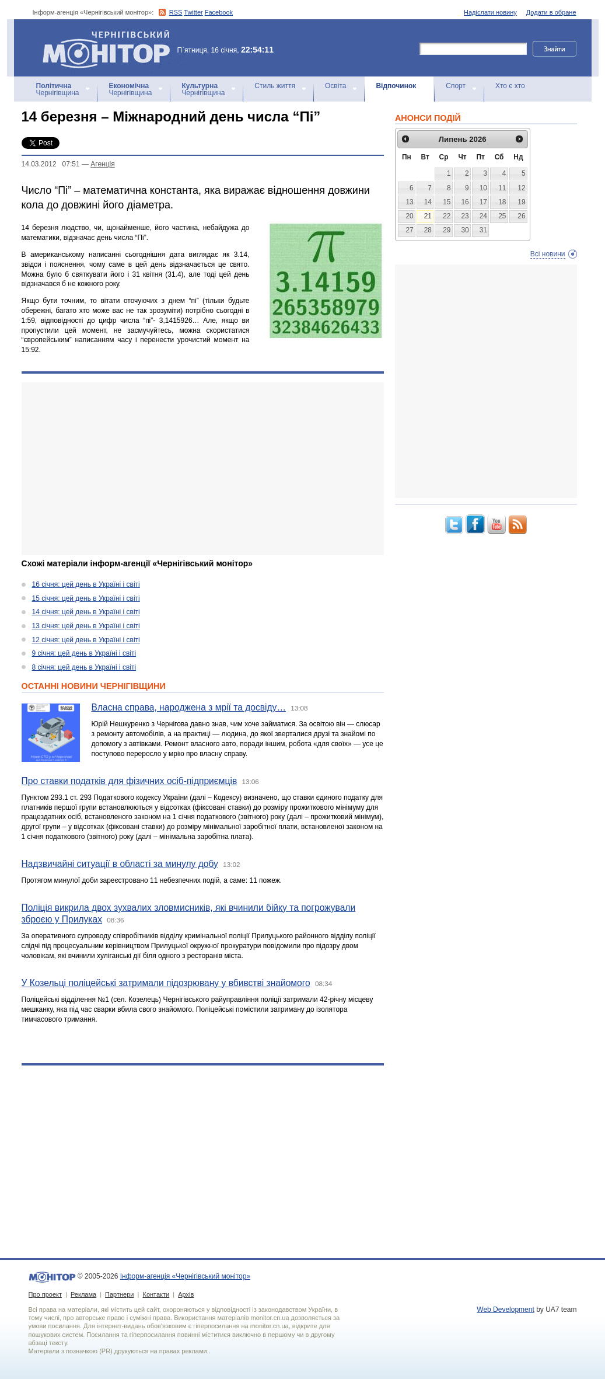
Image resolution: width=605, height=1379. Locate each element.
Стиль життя (274, 86)
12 (521, 188)
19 (521, 202)
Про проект (45, 1294)
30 (464, 230)
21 (428, 216)
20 (409, 216)
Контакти (155, 1294)
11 (502, 188)
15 (446, 202)
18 (502, 202)
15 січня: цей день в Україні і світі (86, 598)
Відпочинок (396, 86)
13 (409, 202)
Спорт (456, 86)
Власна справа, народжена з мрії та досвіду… (189, 707)
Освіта (335, 86)
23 (464, 216)
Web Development (505, 1309)
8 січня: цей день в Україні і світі (84, 667)
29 (446, 230)
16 (464, 202)
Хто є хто (510, 86)
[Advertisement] (203, 469)
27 (409, 230)
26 (521, 216)
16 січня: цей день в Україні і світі (86, 584)
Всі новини (547, 254)
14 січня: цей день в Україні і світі (86, 612)
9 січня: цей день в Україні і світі (84, 653)
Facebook (219, 12)
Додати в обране (551, 12)
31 (483, 230)
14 (428, 202)
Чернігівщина (57, 89)
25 (502, 216)
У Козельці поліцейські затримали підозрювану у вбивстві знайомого (166, 983)
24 (483, 216)
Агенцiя (102, 164)
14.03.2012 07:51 (51, 164)
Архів (186, 1294)
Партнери (119, 1294)
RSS (176, 12)
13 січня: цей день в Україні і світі (86, 626)
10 (483, 188)
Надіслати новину (490, 12)
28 (428, 230)
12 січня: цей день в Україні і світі (86, 640)
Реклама (83, 1294)
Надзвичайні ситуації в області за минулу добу (120, 864)
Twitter (193, 12)
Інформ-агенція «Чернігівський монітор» (110, 48)
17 (483, 202)
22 (446, 216)
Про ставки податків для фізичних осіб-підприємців (129, 781)
